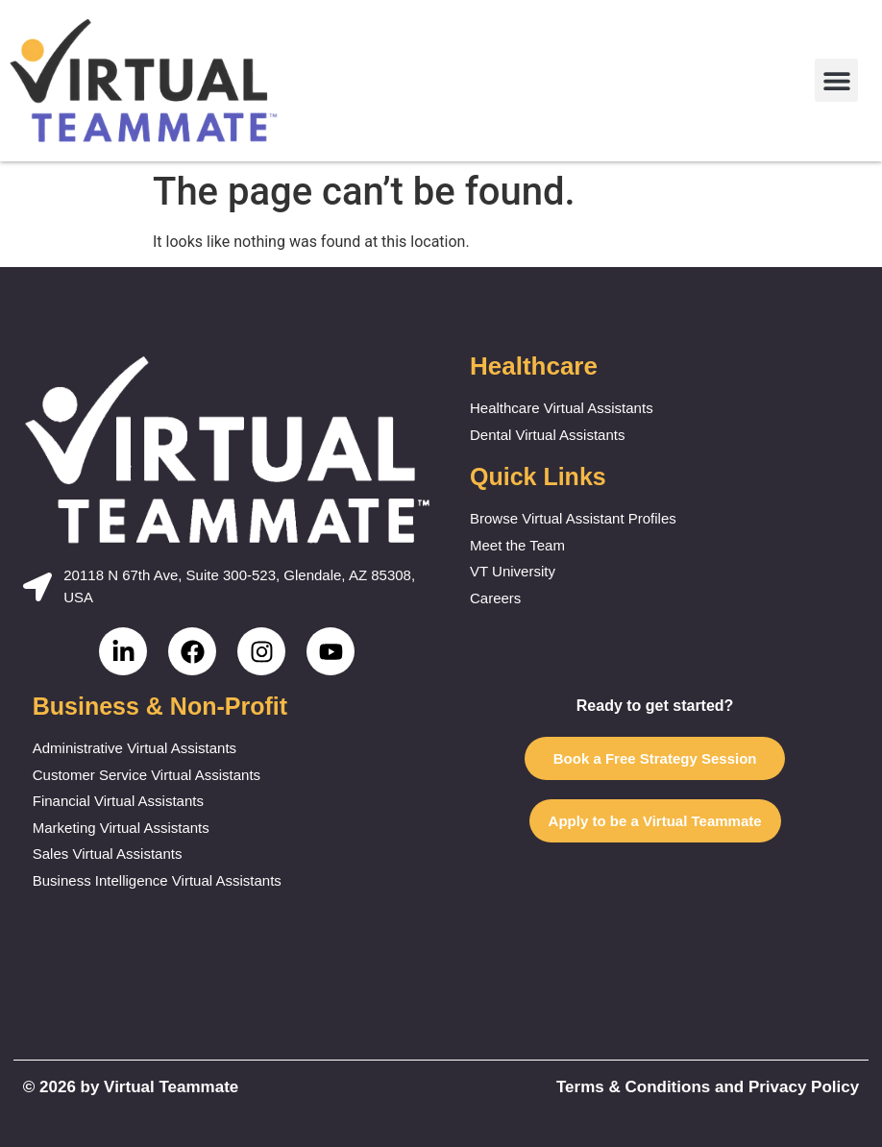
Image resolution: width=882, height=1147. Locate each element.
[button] (836, 80)
